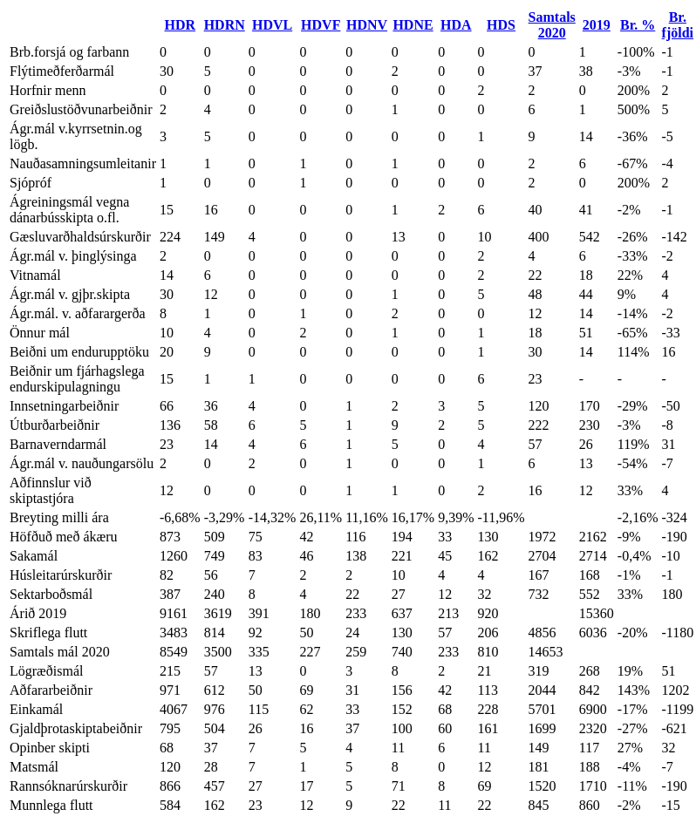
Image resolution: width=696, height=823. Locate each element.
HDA (456, 24)
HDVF (320, 24)
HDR (180, 24)
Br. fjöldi (677, 25)
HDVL (272, 24)
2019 (597, 24)
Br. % (637, 24)
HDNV (366, 24)
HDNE (412, 24)
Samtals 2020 (552, 25)
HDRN (224, 24)
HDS (501, 24)
